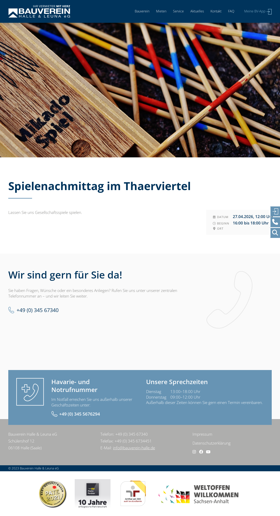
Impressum (202, 434)
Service (178, 11)
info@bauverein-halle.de (134, 448)
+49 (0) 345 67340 (38, 310)
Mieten (161, 11)
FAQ (231, 11)
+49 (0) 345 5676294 (79, 414)
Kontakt (215, 11)
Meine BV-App (255, 11)
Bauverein (142, 11)
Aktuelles (197, 11)
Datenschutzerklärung (211, 443)
